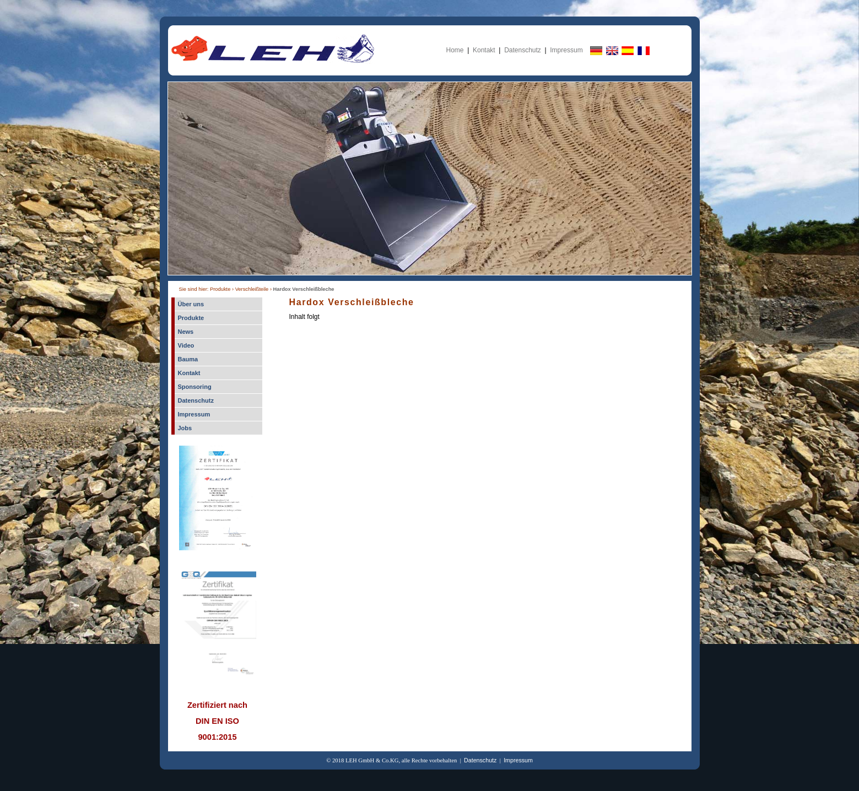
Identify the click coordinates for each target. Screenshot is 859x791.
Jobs (185, 428)
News (186, 331)
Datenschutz (522, 50)
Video (186, 345)
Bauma (188, 359)
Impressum (566, 50)
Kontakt (484, 50)
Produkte (191, 318)
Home (455, 50)
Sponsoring (195, 386)
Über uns (191, 304)
